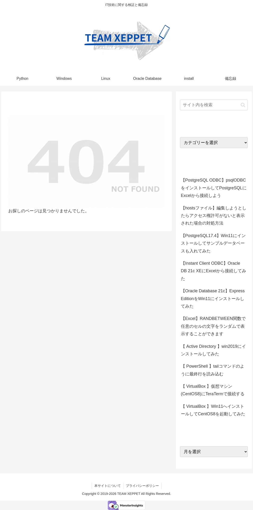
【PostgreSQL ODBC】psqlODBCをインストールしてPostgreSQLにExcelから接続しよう (214, 188)
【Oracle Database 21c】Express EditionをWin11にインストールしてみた (213, 299)
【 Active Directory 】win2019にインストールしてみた (213, 350)
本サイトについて (107, 486)
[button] (243, 105)
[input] (214, 105)
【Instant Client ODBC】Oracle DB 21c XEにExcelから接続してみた (213, 271)
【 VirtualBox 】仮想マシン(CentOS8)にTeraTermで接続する (212, 390)
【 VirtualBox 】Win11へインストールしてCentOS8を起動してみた (213, 410)
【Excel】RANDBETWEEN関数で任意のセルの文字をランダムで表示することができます (213, 326)
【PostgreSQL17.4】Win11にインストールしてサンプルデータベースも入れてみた (213, 243)
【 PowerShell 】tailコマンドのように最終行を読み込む (212, 370)
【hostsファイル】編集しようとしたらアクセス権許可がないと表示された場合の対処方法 (213, 216)
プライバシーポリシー (142, 486)
